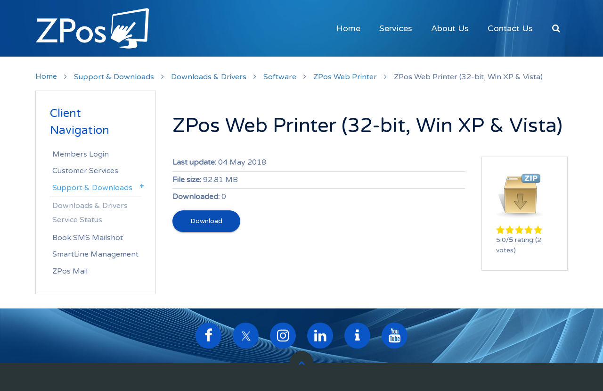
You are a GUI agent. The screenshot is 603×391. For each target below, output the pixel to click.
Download (206, 221)
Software (279, 77)
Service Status (77, 220)
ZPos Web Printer (345, 77)
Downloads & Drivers (208, 77)
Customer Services (85, 170)
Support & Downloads (114, 77)
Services (395, 28)
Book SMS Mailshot (87, 237)
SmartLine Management (95, 254)
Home (348, 28)
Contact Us (510, 28)
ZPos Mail (70, 271)
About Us (450, 28)
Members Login (80, 154)
